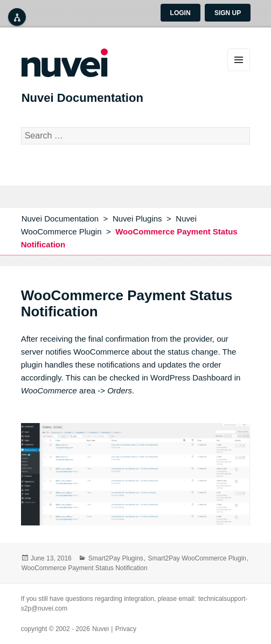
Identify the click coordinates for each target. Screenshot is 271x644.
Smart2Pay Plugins (115, 558)
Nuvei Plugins (137, 218)
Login (180, 13)
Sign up (227, 13)
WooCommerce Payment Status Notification (85, 568)
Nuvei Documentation (82, 98)
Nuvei (100, 629)
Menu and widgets (238, 60)
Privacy (125, 629)
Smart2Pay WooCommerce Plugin (197, 558)
